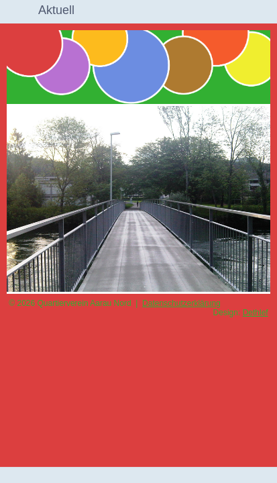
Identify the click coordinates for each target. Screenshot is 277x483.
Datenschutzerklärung (181, 303)
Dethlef (255, 312)
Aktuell (56, 10)
